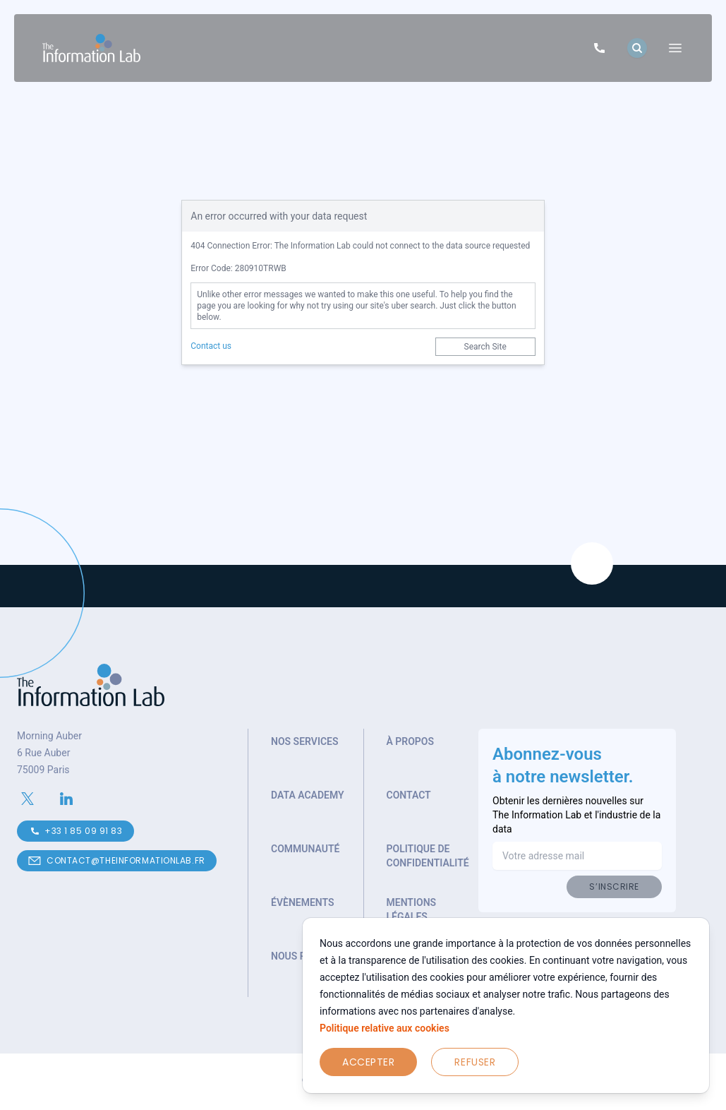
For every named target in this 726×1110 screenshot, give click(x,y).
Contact (409, 795)
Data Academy (307, 795)
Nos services (305, 741)
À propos (411, 741)
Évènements (302, 902)
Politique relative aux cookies (384, 1028)
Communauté (305, 848)
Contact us (210, 346)
